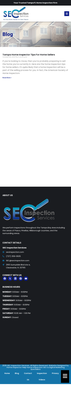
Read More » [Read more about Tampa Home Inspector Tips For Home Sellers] (7, 78)
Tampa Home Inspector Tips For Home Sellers (29, 54)
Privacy (55, 373)
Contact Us (28, 376)
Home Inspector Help (16, 367)
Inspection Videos (42, 376)
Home (7, 373)
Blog (17, 373)
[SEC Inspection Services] (35, 340)
